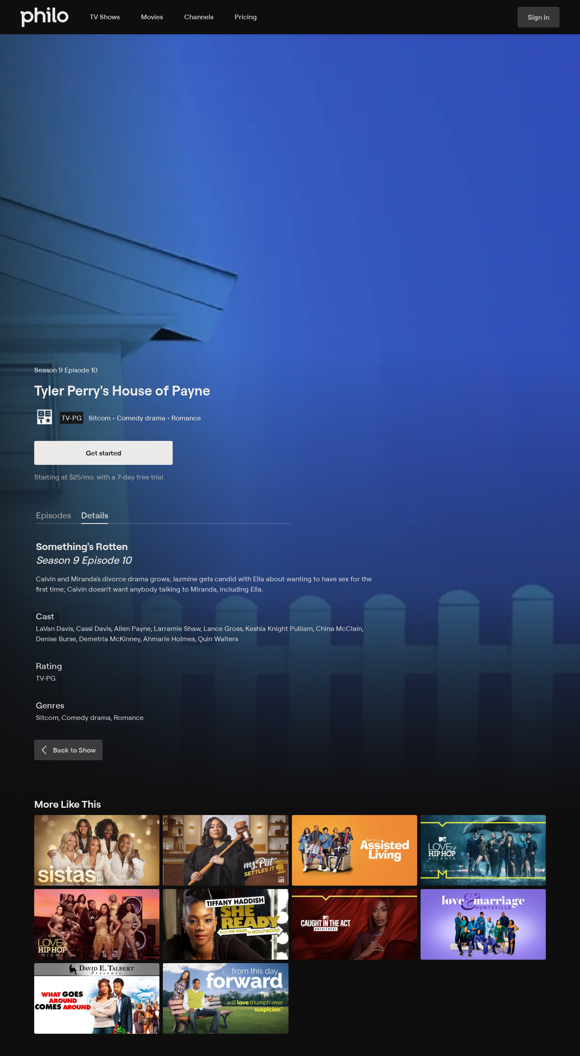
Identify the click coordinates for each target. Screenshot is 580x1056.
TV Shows (105, 16)
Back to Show (67, 750)
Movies (152, 16)
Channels (198, 16)
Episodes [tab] (53, 515)
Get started (103, 453)
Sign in (538, 17)
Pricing (246, 16)
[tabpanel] (290, 631)
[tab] (94, 516)
